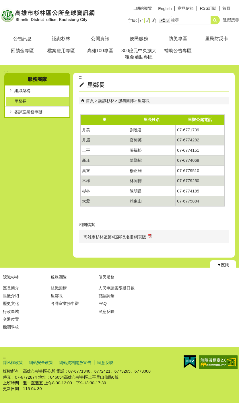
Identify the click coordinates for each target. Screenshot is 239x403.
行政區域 (11, 311)
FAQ (102, 303)
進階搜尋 (231, 19)
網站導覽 (144, 8)
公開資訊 (100, 38)
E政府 (190, 361)
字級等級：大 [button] (153, 20)
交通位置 (11, 319)
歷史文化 (11, 303)
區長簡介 (11, 288)
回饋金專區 (22, 50)
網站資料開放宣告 (75, 362)
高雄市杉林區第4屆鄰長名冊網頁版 (117, 236)
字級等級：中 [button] (147, 20)
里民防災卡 (216, 38)
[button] (215, 20)
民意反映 (106, 311)
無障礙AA (218, 362)
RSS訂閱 (208, 8)
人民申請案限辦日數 (116, 288)
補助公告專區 (178, 50)
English (165, 8)
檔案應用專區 (61, 50)
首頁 (226, 8)
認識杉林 (61, 38)
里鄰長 (20, 101)
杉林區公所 (48, 15)
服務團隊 (126, 100)
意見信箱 (186, 8)
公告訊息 (22, 38)
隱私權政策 (13, 362)
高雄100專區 (100, 50)
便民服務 (139, 38)
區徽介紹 (11, 295)
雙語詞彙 (106, 295)
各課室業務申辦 (28, 112)
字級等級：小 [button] (140, 20)
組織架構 (22, 90)
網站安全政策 (41, 362)
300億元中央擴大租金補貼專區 (138, 53)
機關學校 (11, 327)
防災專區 (178, 38)
